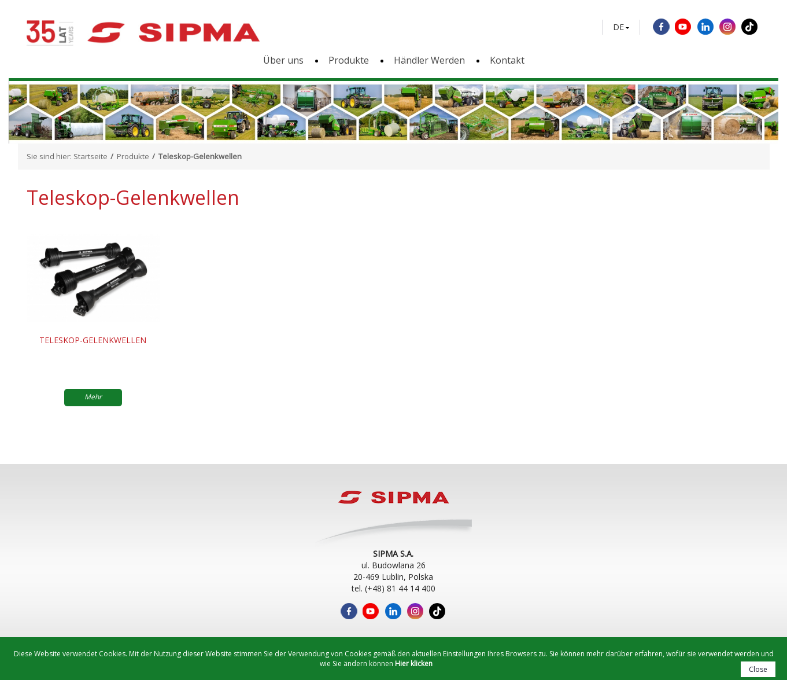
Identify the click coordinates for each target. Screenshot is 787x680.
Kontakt (507, 60)
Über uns (283, 60)
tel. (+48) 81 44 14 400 (393, 588)
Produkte (348, 60)
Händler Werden (429, 60)
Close (758, 669)
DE (618, 27)
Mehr (93, 397)
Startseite (90, 156)
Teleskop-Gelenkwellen (92, 340)
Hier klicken (414, 663)
